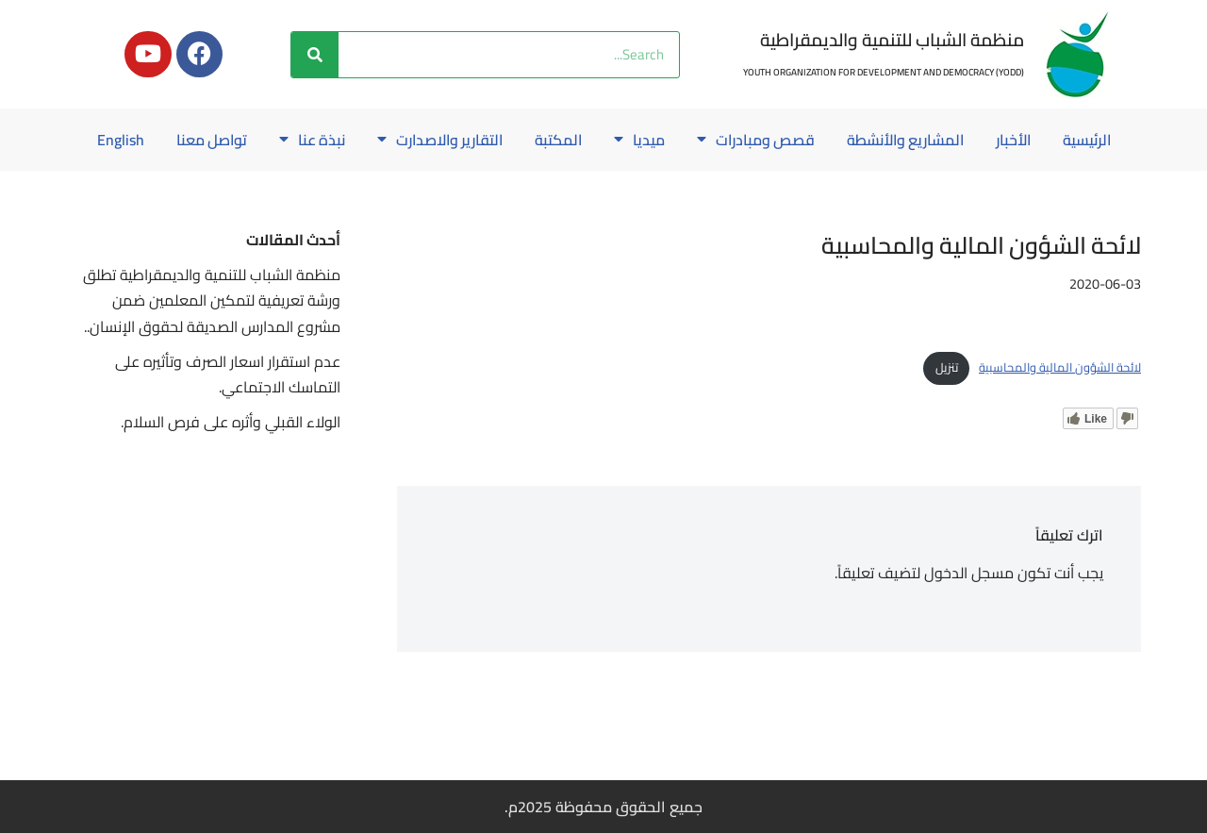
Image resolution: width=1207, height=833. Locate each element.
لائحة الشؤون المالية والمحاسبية (1060, 410)
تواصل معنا (164, 139)
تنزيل (946, 410)
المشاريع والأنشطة (869, 139)
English (603, 183)
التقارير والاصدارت (397, 140)
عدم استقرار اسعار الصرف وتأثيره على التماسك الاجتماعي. (227, 417)
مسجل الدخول (969, 616)
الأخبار (980, 139)
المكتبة (518, 139)
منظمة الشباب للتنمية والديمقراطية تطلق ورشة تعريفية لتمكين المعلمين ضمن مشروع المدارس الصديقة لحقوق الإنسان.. (211, 343)
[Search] (315, 54)
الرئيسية (1055, 139)
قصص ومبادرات (717, 140)
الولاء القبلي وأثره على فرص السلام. (230, 465)
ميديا (599, 140)
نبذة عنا (266, 140)
